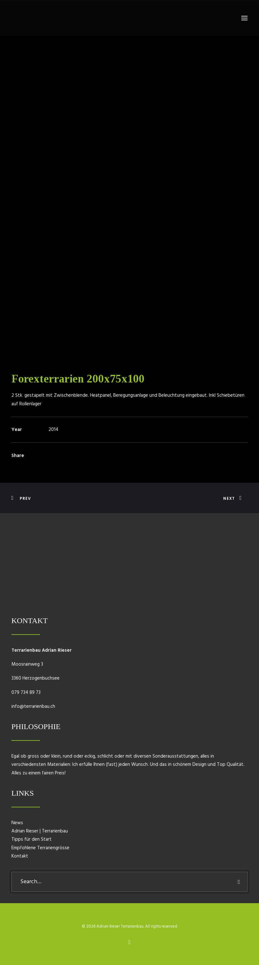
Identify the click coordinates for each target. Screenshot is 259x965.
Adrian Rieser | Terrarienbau (39, 831)
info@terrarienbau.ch (33, 706)
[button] (244, 18)
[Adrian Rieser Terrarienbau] (20, 18)
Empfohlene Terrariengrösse (40, 848)
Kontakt (19, 856)
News (17, 823)
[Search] (129, 882)
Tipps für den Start (31, 839)
